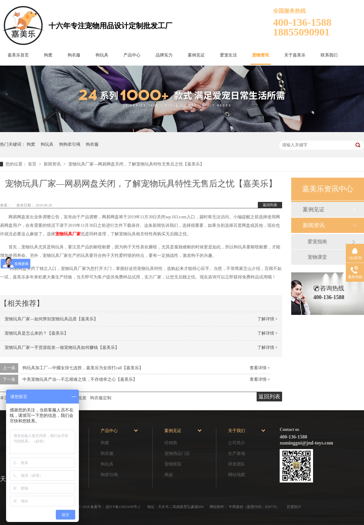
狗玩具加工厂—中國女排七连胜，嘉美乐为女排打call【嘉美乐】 (82, 368)
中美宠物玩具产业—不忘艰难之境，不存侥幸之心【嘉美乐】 (79, 379)
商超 (168, 474)
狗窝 (48, 55)
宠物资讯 (260, 55)
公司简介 (236, 443)
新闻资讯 (53, 164)
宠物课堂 (317, 257)
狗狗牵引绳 (69, 144)
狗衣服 (74, 55)
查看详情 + (260, 368)
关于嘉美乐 (294, 55)
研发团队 (236, 464)
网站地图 (236, 474)
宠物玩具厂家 (68, 234)
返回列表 (270, 205)
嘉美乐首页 (18, 55)
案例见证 (196, 55)
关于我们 (236, 430)
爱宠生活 (228, 55)
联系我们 (329, 55)
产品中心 (131, 55)
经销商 (170, 443)
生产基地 (236, 453)
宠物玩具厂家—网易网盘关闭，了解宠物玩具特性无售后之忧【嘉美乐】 (136, 164)
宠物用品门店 (177, 453)
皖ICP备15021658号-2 (123, 507)
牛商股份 (236, 507)
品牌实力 (164, 55)
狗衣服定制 (100, 398)
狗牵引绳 (109, 474)
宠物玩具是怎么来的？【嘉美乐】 (36, 333)
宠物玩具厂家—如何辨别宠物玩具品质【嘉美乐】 (51, 319)
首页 (33, 164)
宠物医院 (172, 464)
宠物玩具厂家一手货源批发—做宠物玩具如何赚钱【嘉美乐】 (62, 347)
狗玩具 (102, 55)
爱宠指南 (317, 241)
